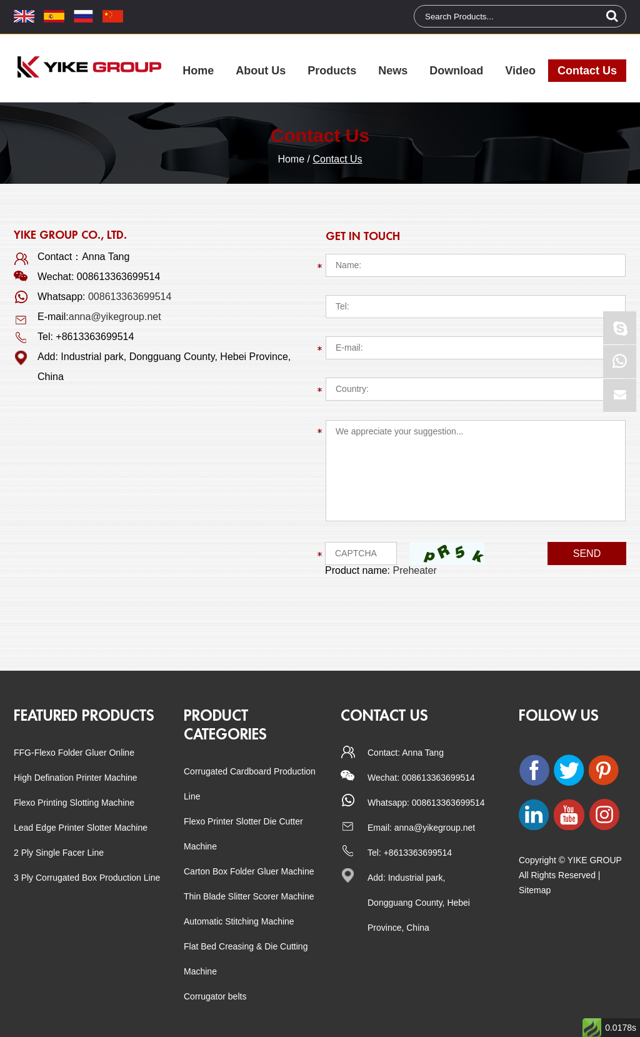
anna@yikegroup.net (115, 316)
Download (456, 70)
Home (198, 70)
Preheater (415, 570)
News (393, 70)
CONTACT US (384, 715)
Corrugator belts (215, 996)
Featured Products (84, 715)
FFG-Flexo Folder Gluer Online (74, 753)
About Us (261, 70)
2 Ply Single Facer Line (59, 853)
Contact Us (587, 70)
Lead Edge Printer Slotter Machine (81, 828)
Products (332, 70)
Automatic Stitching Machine (239, 921)
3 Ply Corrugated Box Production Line (87, 878)
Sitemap (535, 890)
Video (520, 70)
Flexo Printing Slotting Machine (74, 803)
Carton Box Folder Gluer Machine (249, 871)
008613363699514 (129, 296)
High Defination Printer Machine (76, 778)
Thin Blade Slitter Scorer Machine (249, 896)
